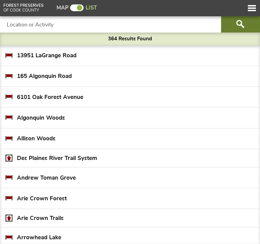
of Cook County (23, 7)
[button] (252, 8)
